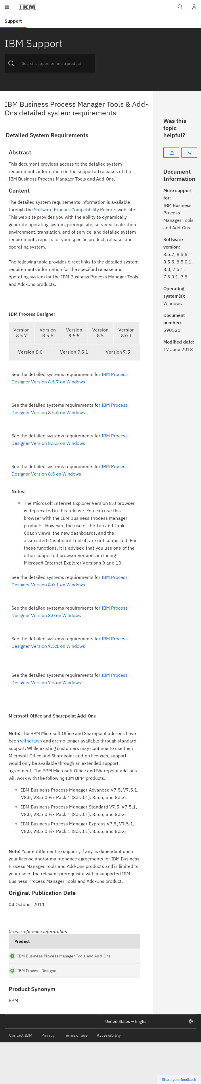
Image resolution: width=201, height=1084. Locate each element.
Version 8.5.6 (48, 332)
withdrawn (31, 741)
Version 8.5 (100, 332)
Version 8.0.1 (126, 332)
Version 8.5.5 (74, 332)
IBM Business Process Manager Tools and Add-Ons (23, 968)
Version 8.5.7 (22, 332)
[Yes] (171, 153)
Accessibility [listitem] (109, 1076)
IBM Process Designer (26, 1004)
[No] (189, 153)
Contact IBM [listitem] (20, 1076)
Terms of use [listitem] (76, 1076)
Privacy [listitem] (48, 1076)
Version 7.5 (118, 352)
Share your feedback (179, 1079)
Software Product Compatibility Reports (75, 209)
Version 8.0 (30, 352)
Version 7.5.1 (74, 352)
